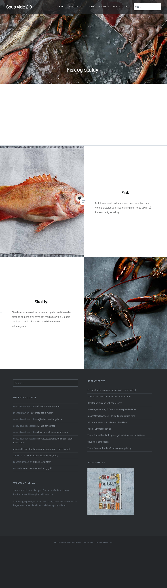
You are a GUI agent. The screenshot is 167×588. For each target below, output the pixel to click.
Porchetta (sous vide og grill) (38, 468)
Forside (61, 6)
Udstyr (102, 6)
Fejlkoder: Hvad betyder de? (50, 419)
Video (92, 6)
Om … (126, 6)
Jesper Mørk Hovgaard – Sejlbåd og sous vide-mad (111, 416)
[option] (83, 42)
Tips (115, 6)
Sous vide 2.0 (19, 6)
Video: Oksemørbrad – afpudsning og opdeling (109, 448)
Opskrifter (75, 6)
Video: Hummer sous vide (99, 429)
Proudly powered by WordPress (67, 542)
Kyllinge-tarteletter (46, 426)
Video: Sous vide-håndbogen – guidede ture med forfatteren (116, 435)
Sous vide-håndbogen (98, 442)
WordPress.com (105, 542)
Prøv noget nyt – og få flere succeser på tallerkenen (112, 409)
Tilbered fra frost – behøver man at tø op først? (109, 396)
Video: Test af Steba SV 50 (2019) (52, 432)
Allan (15, 449)
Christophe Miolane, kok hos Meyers (104, 403)
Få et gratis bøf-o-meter (48, 406)
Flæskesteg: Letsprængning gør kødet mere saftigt (111, 390)
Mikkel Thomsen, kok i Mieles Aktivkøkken (107, 422)
